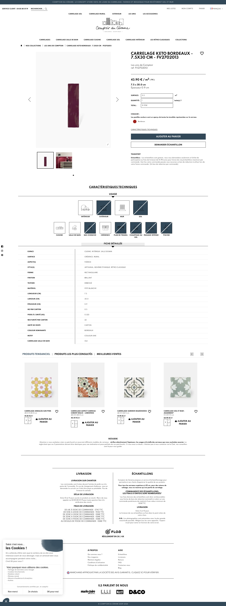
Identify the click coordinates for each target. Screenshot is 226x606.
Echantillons (122, 554)
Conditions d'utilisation (96, 562)
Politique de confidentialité (98, 565)
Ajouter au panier (168, 136)
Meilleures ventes (109, 354)
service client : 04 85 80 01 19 (15, 9)
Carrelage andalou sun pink (38, 411)
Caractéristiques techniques (144, 129)
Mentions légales (94, 560)
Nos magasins (93, 557)
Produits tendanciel (36, 354)
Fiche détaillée (113, 244)
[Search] (39, 9)
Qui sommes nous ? (95, 554)
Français (216, 9)
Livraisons (121, 557)
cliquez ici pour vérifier (145, 572)
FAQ (119, 562)
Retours (121, 560)
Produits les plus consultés (73, 354)
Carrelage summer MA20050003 (132, 411)
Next (202, 354)
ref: (132, 68)
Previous (198, 354)
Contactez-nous (124, 565)
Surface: (135, 95)
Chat (173, 444)
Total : (134, 105)
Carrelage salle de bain (39, 341)
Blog (119, 568)
